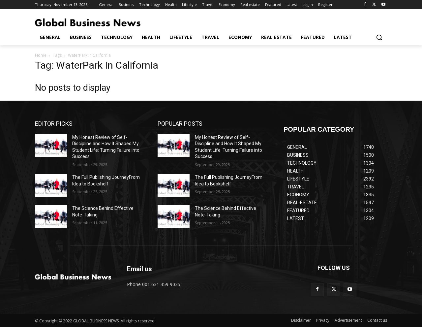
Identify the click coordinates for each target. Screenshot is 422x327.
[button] (379, 37)
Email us (139, 269)
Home (40, 55)
